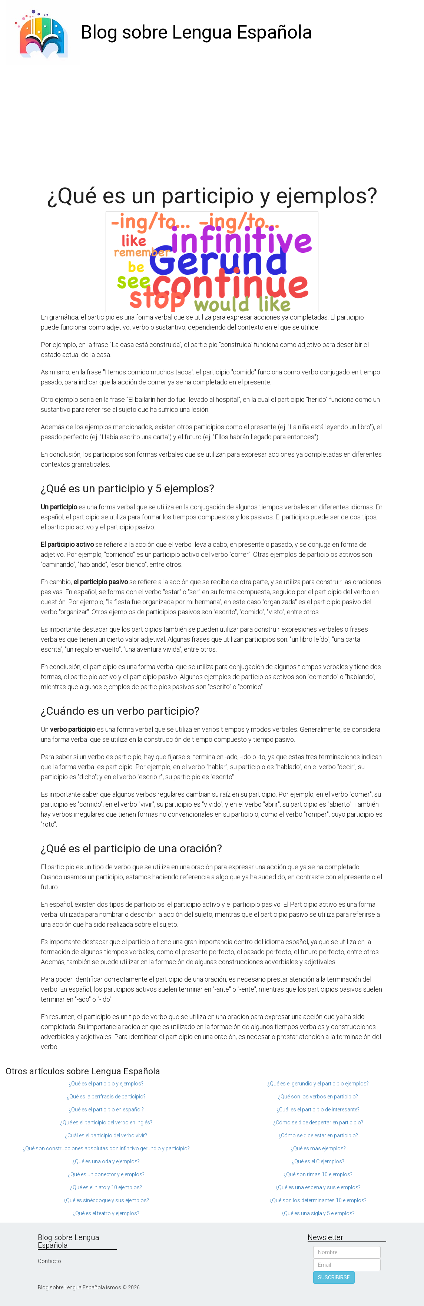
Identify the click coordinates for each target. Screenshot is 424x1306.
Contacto (49, 1261)
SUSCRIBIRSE (334, 1277)
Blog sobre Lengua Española (196, 32)
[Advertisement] (212, 120)
